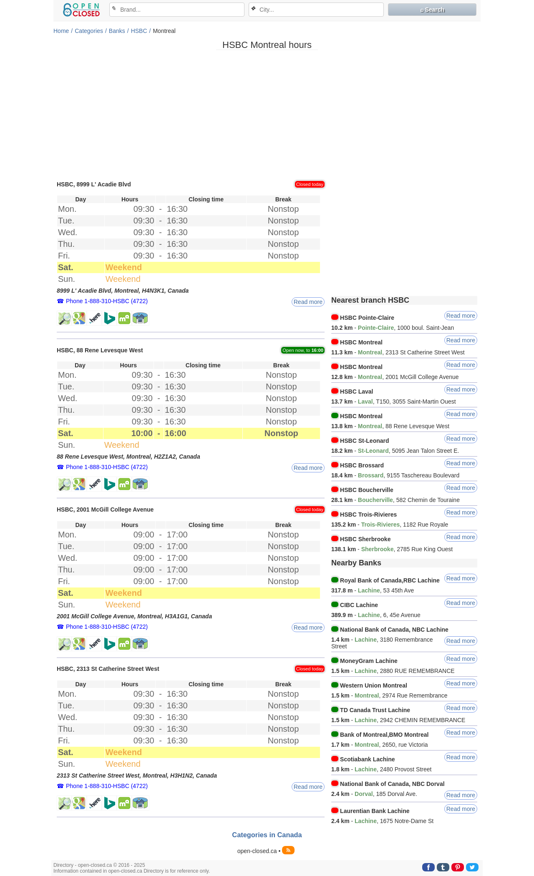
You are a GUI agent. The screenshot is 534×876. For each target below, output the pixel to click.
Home (61, 31)
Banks (117, 31)
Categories (89, 31)
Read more (308, 302)
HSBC (139, 31)
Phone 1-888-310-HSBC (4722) (107, 301)
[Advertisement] (267, 114)
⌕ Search (432, 9)
